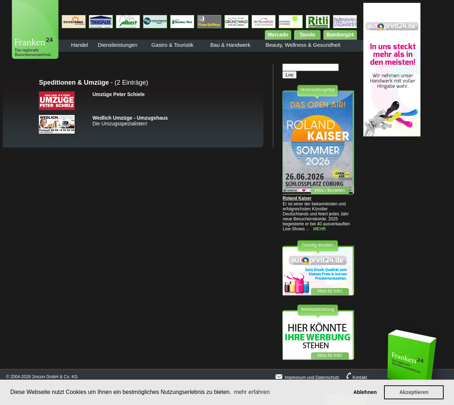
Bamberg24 (340, 35)
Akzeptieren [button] (414, 392)
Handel (79, 45)
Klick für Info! (329, 291)
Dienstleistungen (117, 45)
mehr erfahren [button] (252, 392)
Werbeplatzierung (317, 309)
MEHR (319, 228)
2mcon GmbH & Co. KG (55, 376)
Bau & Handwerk (230, 45)
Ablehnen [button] (365, 392)
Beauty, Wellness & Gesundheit (303, 45)
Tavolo (307, 35)
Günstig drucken (317, 245)
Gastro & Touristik (172, 45)
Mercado (278, 35)
